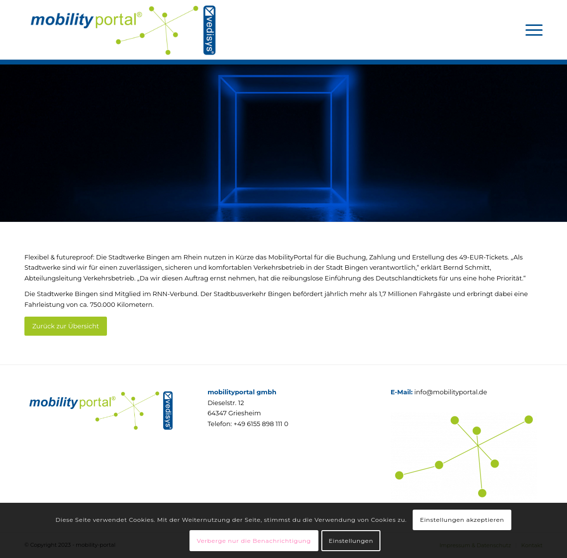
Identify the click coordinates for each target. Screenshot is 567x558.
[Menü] (531, 30)
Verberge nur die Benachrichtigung (254, 540)
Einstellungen (351, 540)
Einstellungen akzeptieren (462, 519)
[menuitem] (531, 30)
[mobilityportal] (122, 30)
